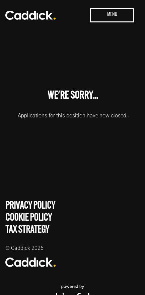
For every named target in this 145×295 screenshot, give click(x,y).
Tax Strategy (27, 229)
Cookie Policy (28, 217)
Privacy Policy (30, 205)
